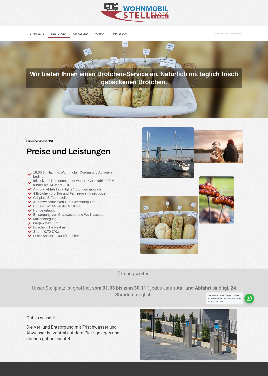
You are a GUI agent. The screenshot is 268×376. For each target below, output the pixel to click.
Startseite (37, 33)
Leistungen (58, 33)
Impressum (119, 33)
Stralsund (80, 33)
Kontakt (100, 33)
